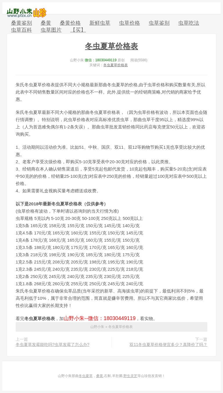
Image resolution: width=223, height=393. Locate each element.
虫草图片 (51, 30)
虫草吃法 (188, 23)
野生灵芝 (130, 376)
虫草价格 (129, 23)
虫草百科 (21, 30)
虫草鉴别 (159, 23)
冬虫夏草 (86, 376)
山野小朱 (26, 12)
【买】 (78, 30)
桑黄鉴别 (21, 23)
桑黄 (46, 23)
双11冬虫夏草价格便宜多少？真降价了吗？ (168, 344)
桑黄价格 (70, 23)
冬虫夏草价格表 (111, 46)
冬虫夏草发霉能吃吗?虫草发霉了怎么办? (52, 344)
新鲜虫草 (99, 23)
